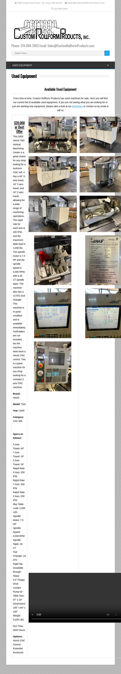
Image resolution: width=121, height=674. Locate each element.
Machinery (77, 106)
